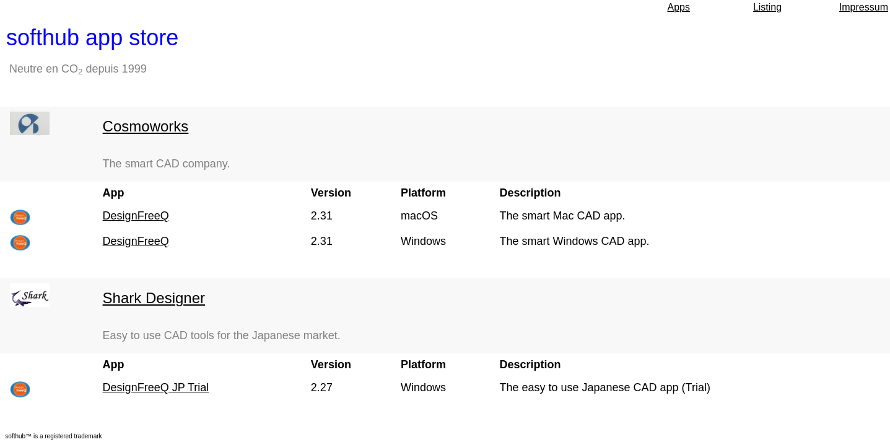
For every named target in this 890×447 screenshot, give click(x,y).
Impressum (863, 7)
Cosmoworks (146, 126)
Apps (679, 7)
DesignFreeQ (136, 216)
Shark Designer (154, 298)
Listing (767, 7)
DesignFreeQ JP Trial (156, 387)
